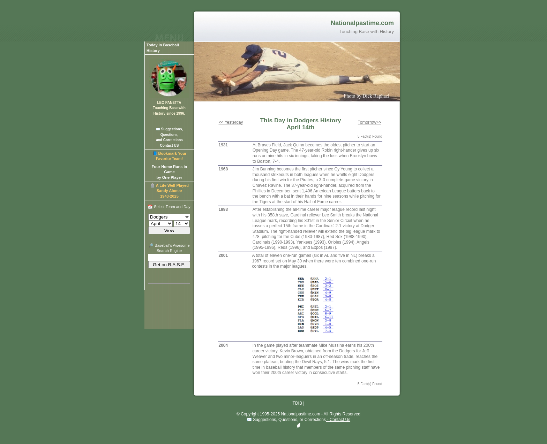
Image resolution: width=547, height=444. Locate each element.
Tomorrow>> (369, 122)
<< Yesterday (231, 122)
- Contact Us (338, 419)
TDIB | (299, 403)
